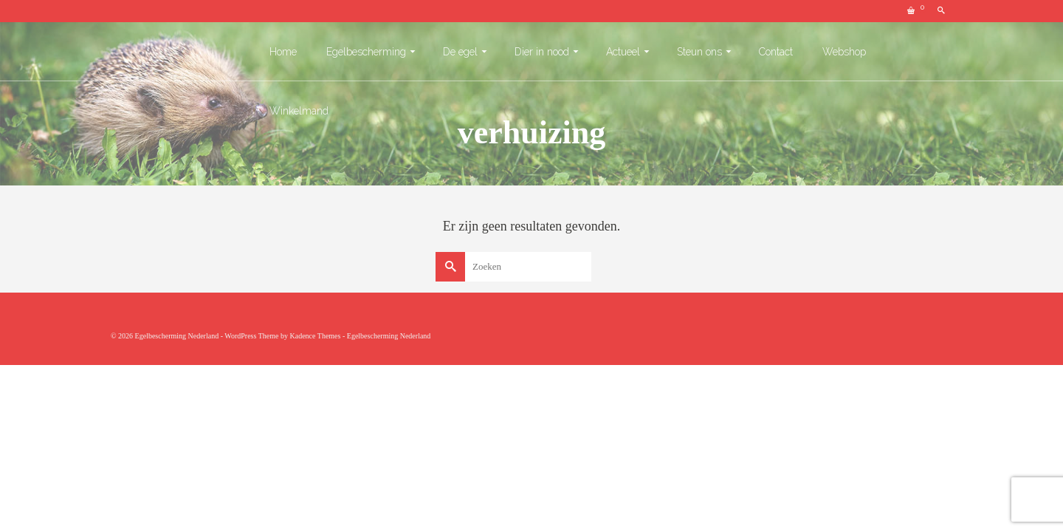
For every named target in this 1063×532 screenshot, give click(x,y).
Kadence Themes (314, 336)
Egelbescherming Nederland (389, 336)
